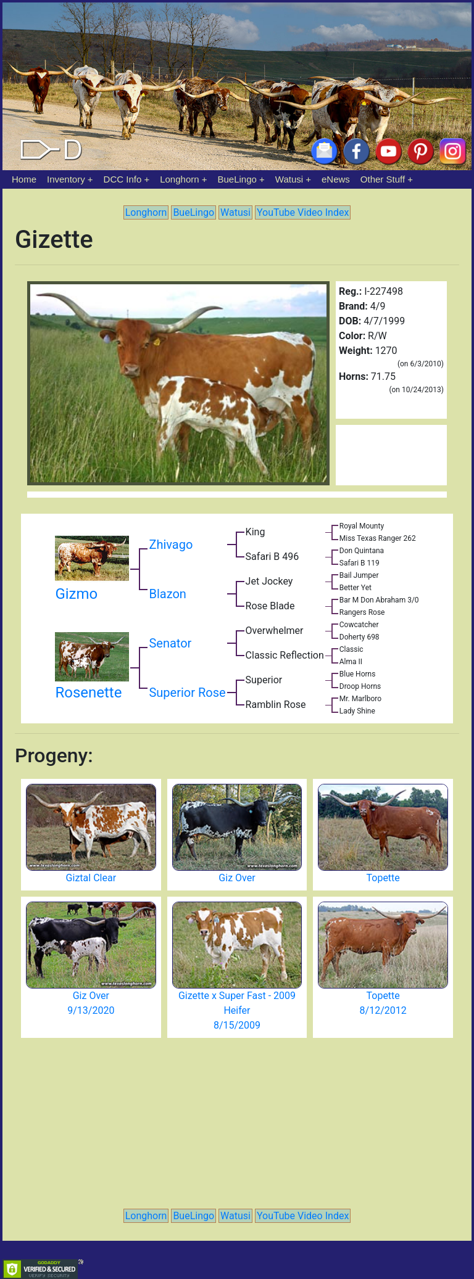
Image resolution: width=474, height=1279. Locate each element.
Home (24, 179)
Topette (383, 878)
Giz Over (236, 878)
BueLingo (237, 179)
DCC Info (123, 179)
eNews (336, 179)
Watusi (289, 179)
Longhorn (179, 179)
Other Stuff (382, 179)
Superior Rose (187, 692)
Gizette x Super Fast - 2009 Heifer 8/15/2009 (237, 1010)
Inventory (66, 179)
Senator (170, 643)
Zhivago (171, 544)
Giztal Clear (91, 878)
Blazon (167, 593)
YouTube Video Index (303, 212)
